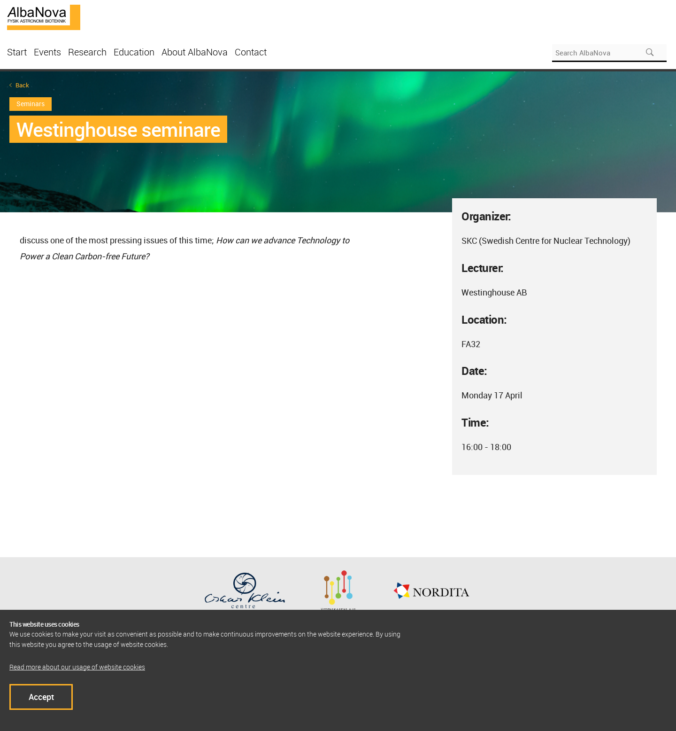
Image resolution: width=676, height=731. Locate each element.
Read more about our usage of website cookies (77, 666)
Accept (41, 696)
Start (17, 52)
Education (134, 52)
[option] (338, 141)
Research (87, 52)
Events (47, 52)
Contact (251, 52)
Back (22, 85)
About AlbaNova (194, 52)
